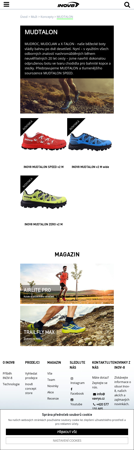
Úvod (24, 17)
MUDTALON (65, 17)
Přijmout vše (67, 432)
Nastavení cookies (67, 441)
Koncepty (47, 17)
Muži (34, 17)
